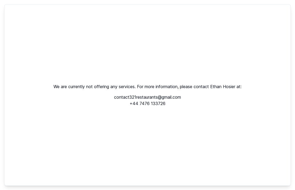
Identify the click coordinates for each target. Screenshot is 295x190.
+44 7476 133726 (147, 103)
